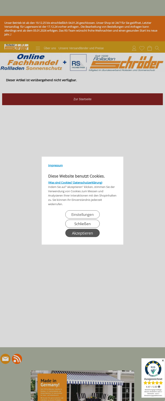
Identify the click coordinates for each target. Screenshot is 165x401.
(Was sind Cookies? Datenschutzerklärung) (75, 182)
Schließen (82, 223)
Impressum (55, 165)
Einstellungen (82, 214)
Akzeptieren (82, 232)
